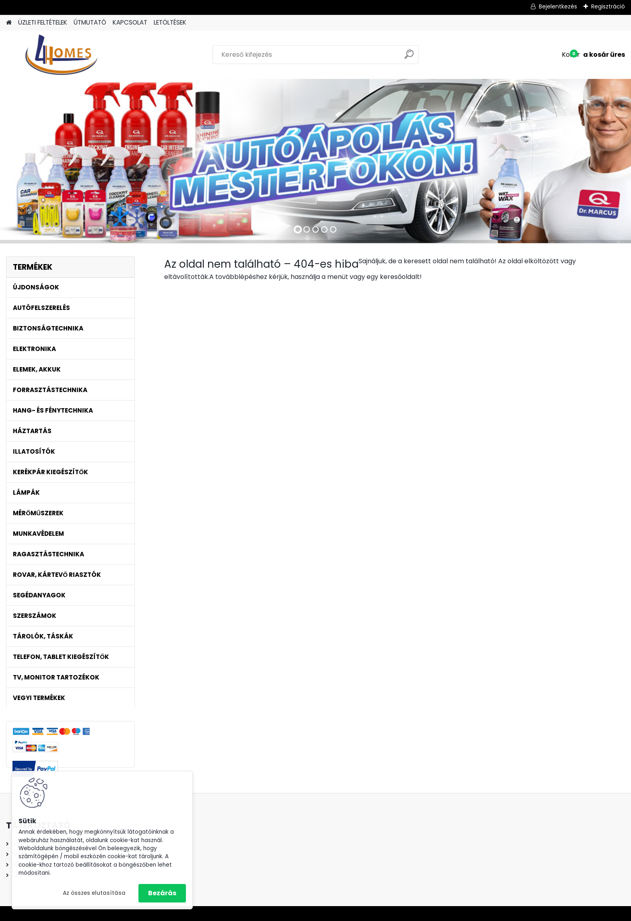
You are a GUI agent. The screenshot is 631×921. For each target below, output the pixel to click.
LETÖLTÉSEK (170, 22)
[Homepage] (9, 23)
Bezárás (162, 893)
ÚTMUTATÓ (90, 22)
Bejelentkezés (558, 6)
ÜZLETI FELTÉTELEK (42, 22)
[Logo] (61, 55)
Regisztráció (608, 6)
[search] (409, 57)
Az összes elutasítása (94, 893)
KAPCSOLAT (130, 22)
